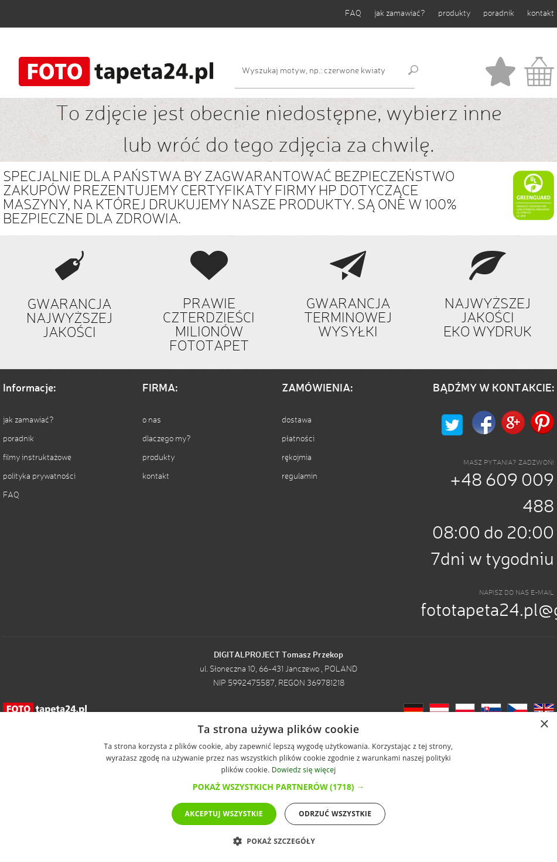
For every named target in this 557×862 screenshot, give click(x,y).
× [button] (543, 724)
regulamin (299, 476)
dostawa (297, 420)
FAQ (353, 13)
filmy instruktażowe (37, 458)
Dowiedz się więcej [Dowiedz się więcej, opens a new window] (304, 770)
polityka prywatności (39, 476)
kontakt (540, 13)
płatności (298, 439)
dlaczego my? (166, 439)
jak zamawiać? (399, 13)
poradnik (498, 13)
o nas (151, 420)
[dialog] (278, 787)
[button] (278, 787)
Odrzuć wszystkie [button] (335, 814)
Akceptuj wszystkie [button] (224, 814)
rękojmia (297, 458)
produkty (454, 13)
